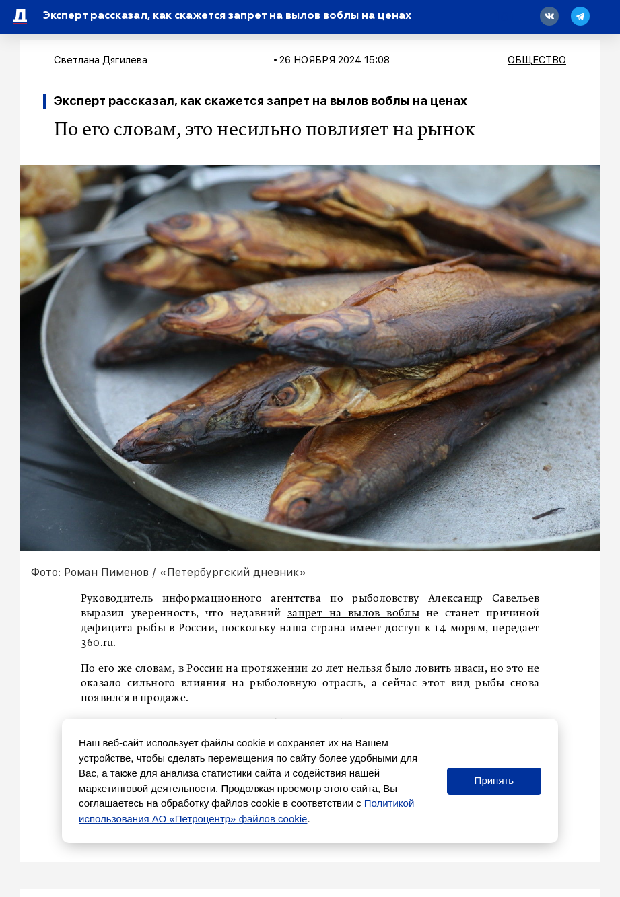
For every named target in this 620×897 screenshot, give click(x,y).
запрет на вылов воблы (353, 613)
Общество (537, 60)
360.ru (97, 643)
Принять (494, 780)
